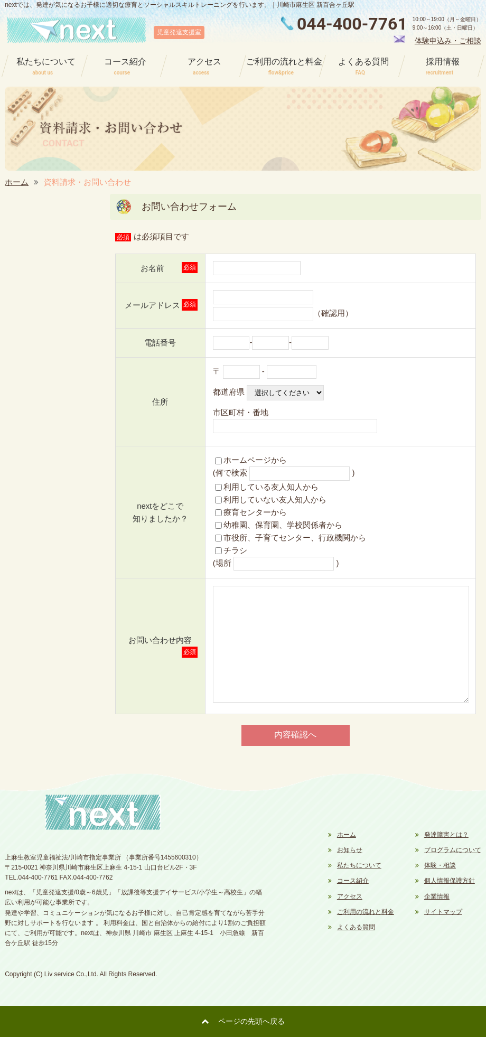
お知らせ (349, 850)
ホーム (17, 181)
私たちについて (359, 865)
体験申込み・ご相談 (448, 40)
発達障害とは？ (446, 834)
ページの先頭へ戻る (251, 1021)
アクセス (349, 896)
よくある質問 (356, 927)
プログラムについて (452, 850)
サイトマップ (443, 911)
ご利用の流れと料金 (365, 911)
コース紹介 (353, 880)
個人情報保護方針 (449, 880)
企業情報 (437, 896)
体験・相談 (440, 865)
